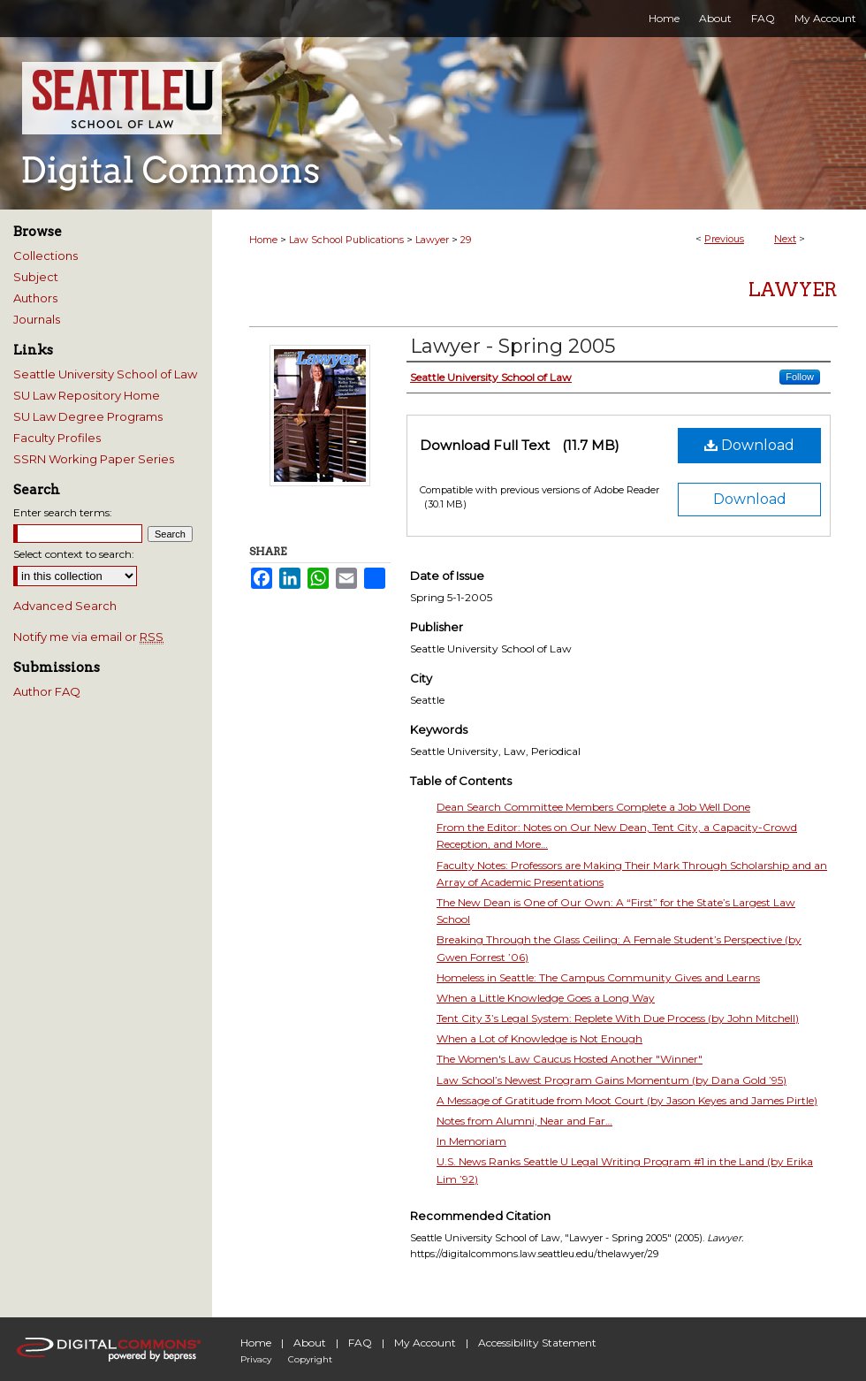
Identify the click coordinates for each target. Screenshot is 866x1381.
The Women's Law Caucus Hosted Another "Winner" (570, 1058)
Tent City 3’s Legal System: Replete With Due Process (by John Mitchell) (618, 1018)
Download (749, 445)
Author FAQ (46, 691)
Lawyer (432, 239)
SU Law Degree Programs (88, 416)
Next (785, 239)
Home (263, 239)
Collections (45, 255)
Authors (35, 298)
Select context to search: (73, 554)
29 (465, 239)
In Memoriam (471, 1141)
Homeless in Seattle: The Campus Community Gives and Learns (598, 977)
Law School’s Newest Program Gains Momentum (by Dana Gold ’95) (611, 1080)
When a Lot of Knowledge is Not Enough (539, 1038)
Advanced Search (65, 606)
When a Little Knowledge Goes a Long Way (546, 997)
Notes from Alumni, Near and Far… (524, 1120)
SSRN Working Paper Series (93, 459)
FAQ (360, 1342)
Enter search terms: (62, 512)
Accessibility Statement (537, 1342)
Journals (36, 319)
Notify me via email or (88, 636)
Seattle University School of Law (105, 374)
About (309, 1342)
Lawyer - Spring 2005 (512, 346)
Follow (800, 376)
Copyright (310, 1359)
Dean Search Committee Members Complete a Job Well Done (593, 806)
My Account (425, 1342)
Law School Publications (346, 239)
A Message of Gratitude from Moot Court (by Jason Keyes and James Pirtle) (627, 1100)
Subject (35, 277)
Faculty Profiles (57, 438)
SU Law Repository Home (86, 395)
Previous (724, 239)
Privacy (255, 1359)
